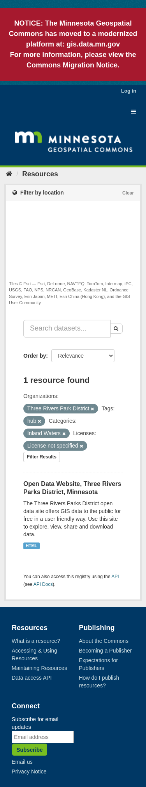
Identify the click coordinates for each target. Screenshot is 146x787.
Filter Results (41, 457)
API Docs (43, 584)
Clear (128, 193)
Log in (128, 91)
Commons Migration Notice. (73, 65)
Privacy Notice (29, 771)
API (115, 576)
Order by (34, 356)
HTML (31, 545)
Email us (22, 762)
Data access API (32, 678)
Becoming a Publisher (105, 651)
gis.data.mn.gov (93, 44)
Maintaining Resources (39, 668)
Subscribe (29, 750)
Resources (40, 174)
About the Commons (104, 641)
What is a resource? (36, 641)
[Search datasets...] (67, 329)
